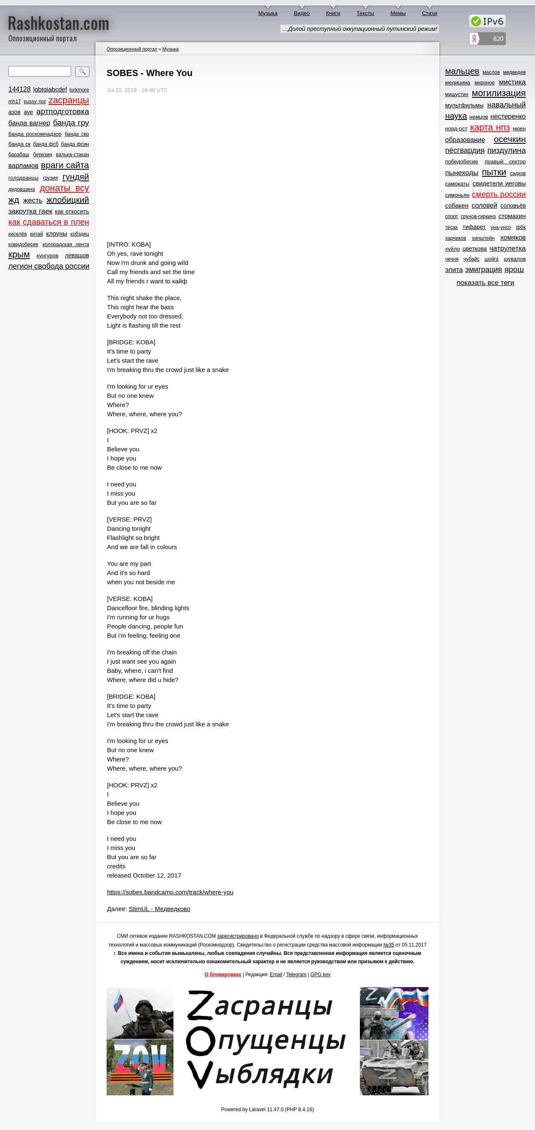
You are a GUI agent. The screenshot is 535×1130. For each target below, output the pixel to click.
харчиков (455, 238)
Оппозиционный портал (132, 48)
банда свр (77, 134)
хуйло (452, 249)
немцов (478, 117)
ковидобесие (23, 244)
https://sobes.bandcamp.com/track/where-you (170, 892)
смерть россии (499, 194)
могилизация (499, 93)
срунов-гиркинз (478, 216)
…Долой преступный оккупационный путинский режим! (359, 28)
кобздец (80, 234)
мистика (512, 82)
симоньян (457, 195)
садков (518, 173)
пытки (494, 172)
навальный (506, 105)
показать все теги (485, 283)
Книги (333, 13)
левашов (77, 255)
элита (454, 269)
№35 (388, 945)
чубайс (471, 259)
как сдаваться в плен (48, 222)
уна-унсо (501, 227)
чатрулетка (507, 248)
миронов (484, 83)
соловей (484, 205)
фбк (521, 227)
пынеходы (461, 173)
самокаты (457, 184)
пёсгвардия (465, 150)
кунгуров (48, 255)
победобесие (461, 161)
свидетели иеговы (499, 183)
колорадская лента (66, 244)
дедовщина (21, 189)
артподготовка (62, 111)
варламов (23, 165)
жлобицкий (67, 199)
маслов (491, 72)
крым (19, 254)
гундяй (75, 176)
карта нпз (490, 127)
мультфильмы (464, 105)
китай (36, 234)
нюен (519, 128)
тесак (451, 227)
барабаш (18, 155)
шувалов (515, 259)
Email (276, 974)
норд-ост (456, 128)
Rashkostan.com (59, 22)
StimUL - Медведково (159, 908)
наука (456, 115)
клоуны (56, 233)
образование (465, 139)
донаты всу (64, 188)
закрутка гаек (30, 211)
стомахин (512, 215)
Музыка (268, 13)
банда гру (71, 122)
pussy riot (35, 101)
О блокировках (222, 974)
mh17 (14, 101)
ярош (514, 269)
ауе (28, 112)
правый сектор (505, 161)
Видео (302, 13)
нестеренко (508, 116)
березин (42, 155)
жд (13, 199)
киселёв (17, 234)
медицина (457, 82)
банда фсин (75, 144)
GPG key (321, 974)
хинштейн (483, 238)
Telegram (296, 974)
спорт (451, 216)
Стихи (429, 13)
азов (14, 112)
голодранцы (23, 178)
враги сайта (65, 165)
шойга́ (491, 259)
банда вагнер (29, 123)
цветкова (475, 248)
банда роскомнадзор (34, 134)
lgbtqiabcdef (50, 89)
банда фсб (45, 144)
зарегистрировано (238, 936)
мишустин (456, 94)
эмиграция (483, 269)
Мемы (398, 13)
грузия (50, 178)
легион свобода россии (48, 266)
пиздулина (506, 150)
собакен (457, 205)
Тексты (365, 13)
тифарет (474, 227)
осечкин (510, 139)
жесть (33, 200)
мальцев (462, 71)
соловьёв (513, 205)
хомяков (513, 237)
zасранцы (68, 100)
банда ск (19, 144)
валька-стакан (72, 155)
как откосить (72, 211)
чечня (452, 259)
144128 (19, 89)
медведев (514, 72)
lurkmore (79, 90)
